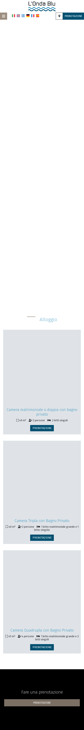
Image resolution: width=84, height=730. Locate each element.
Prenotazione (73, 16)
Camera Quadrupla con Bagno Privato (42, 630)
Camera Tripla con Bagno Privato (42, 520)
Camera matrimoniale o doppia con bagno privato (42, 412)
